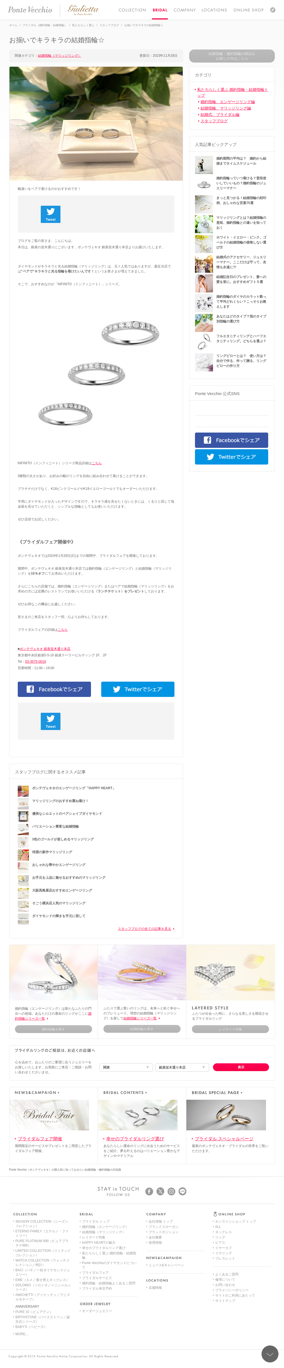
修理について (225, 1280)
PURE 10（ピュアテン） (34, 1312)
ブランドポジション (164, 1232)
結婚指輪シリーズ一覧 (140, 1018)
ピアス (220, 1243)
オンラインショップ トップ (235, 1221)
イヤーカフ (223, 1248)
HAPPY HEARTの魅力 (98, 1243)
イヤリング (223, 1253)
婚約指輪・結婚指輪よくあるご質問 (108, 1283)
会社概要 (155, 1237)
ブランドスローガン (164, 1227)
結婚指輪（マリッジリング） (59, 56)
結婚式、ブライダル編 (220, 114)
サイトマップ (225, 1301)
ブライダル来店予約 (97, 1288)
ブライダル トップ (96, 1221)
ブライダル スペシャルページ (224, 1138)
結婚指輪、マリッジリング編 (226, 108)
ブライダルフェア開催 (40, 1138)
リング (220, 1237)
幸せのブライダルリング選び (135, 1138)
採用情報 (155, 1243)
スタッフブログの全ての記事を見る (144, 929)
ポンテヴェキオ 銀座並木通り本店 (45, 649)
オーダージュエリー (97, 1311)
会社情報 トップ (161, 1221)
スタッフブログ (214, 121)
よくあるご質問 (227, 1274)
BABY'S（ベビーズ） (31, 1327)
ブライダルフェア (95, 1273)
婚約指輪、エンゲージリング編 (228, 102)
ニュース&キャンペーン (166, 1265)
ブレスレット (225, 1258)
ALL (218, 1227)
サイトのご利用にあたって (235, 1295)
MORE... (22, 1334)
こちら (97, 463)
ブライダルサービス (97, 1278)
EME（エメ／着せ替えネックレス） (42, 1280)
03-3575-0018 (35, 662)
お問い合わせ (225, 1285)
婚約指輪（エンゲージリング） (105, 1227)
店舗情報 (155, 1288)
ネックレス (223, 1232)
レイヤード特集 (93, 1237)
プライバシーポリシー (231, 1290)
